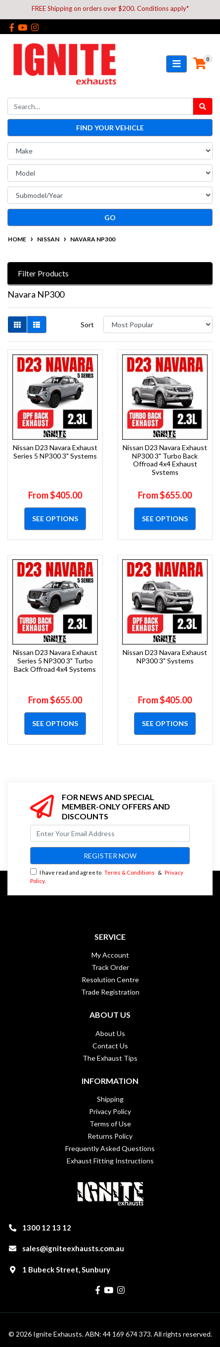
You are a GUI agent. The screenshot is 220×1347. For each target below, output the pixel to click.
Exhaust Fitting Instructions (110, 1160)
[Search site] (203, 106)
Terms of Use (110, 1123)
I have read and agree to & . (106, 876)
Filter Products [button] (43, 273)
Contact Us (110, 1045)
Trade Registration (110, 992)
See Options (55, 518)
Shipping (110, 1099)
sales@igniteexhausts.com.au (73, 1248)
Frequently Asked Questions (110, 1148)
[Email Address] (110, 833)
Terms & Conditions (129, 872)
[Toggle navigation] (176, 64)
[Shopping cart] (200, 64)
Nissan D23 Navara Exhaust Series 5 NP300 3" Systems (55, 451)
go (110, 217)
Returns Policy (110, 1136)
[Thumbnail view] (17, 324)
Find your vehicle (110, 127)
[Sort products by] (158, 324)
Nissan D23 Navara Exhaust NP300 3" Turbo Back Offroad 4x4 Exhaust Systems (165, 459)
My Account (110, 955)
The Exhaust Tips (110, 1058)
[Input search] (100, 106)
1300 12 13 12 (46, 1227)
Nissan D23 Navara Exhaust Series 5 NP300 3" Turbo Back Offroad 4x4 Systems (55, 660)
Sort (87, 324)
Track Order (110, 967)
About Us (110, 1033)
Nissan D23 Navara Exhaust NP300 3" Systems (165, 656)
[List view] (36, 324)
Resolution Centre (110, 979)
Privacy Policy (110, 1111)
